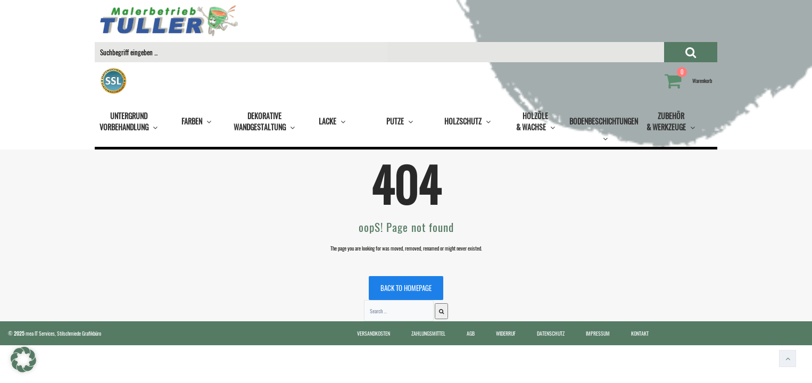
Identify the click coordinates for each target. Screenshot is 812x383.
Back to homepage (406, 287)
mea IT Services (40, 333)
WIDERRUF (506, 333)
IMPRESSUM (598, 333)
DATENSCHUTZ (551, 333)
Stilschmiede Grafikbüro (79, 333)
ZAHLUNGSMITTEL (428, 333)
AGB (471, 333)
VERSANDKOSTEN (373, 333)
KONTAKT (640, 333)
